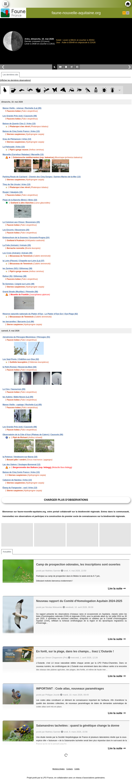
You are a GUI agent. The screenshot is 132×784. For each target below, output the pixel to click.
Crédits (77, 769)
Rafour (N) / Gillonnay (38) (14, 276)
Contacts (69, 769)
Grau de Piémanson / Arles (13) (17, 139)
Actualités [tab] (7, 552)
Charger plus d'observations (66, 499)
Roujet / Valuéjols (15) (13, 192)
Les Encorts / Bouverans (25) (16, 230)
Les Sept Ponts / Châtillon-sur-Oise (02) (21, 359)
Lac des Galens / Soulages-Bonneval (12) (21, 464)
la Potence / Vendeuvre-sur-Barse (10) (20, 457)
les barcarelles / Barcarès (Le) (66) (18, 321)
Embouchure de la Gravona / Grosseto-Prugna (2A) (26, 237)
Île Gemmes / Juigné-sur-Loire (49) (18, 284)
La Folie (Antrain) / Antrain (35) (17, 245)
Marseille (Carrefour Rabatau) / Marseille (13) (23, 154)
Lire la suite (117, 588)
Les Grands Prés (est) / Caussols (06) (20, 116)
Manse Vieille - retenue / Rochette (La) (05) (22, 108)
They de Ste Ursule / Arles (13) (16, 184)
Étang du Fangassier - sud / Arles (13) (20, 488)
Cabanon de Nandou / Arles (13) (17, 480)
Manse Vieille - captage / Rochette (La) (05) (22, 405)
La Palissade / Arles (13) (14, 147)
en (127, 13)
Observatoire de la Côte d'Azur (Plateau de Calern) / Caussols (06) (33, 434)
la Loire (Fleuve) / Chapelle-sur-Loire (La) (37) (23, 261)
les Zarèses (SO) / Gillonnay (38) (17, 268)
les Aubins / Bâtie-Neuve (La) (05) (18, 397)
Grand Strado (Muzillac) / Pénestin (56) (20, 292)
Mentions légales (58, 769)
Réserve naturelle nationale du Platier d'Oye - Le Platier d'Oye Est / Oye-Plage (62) (40, 314)
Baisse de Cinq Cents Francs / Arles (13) (21, 131)
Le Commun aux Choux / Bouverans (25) (21, 222)
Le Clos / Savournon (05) (14, 389)
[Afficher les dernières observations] (15, 80)
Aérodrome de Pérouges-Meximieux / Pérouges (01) (26, 337)
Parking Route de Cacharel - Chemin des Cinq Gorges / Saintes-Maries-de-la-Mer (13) (42, 177)
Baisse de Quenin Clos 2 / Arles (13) (19, 123)
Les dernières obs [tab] (10, 75)
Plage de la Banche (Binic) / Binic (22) (20, 200)
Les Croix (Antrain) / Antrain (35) (17, 253)
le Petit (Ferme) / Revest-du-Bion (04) (19, 367)
